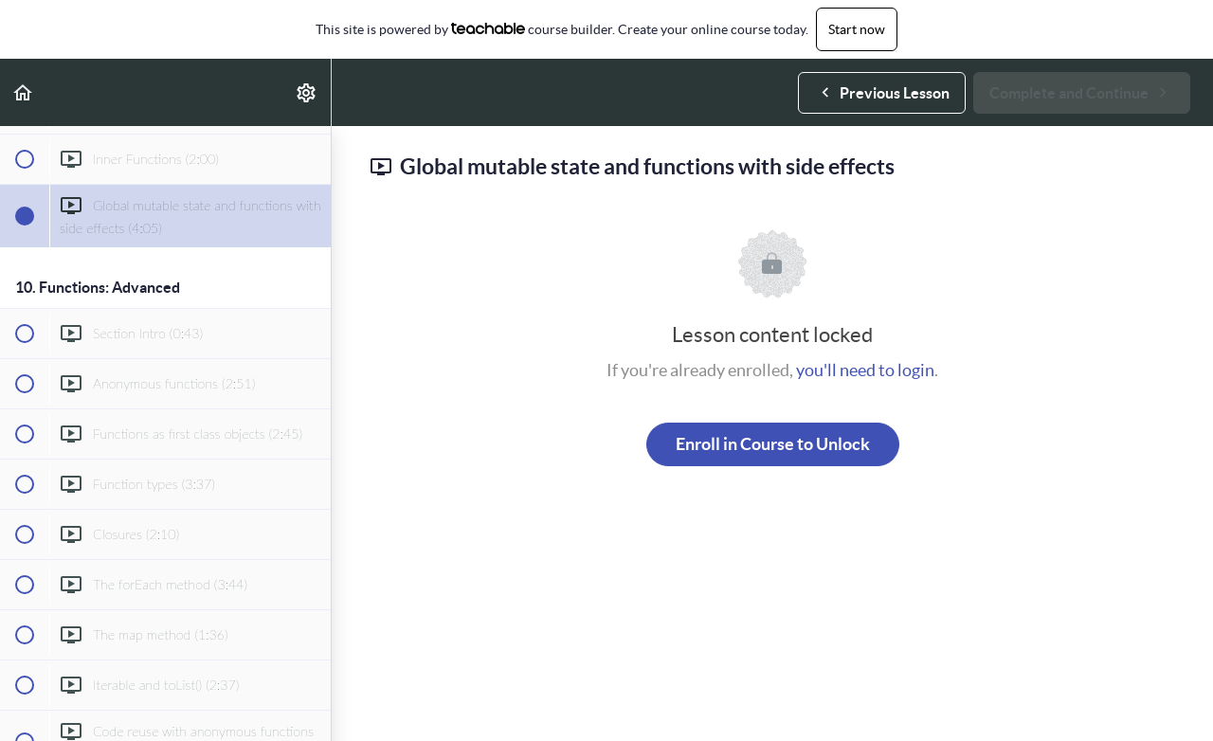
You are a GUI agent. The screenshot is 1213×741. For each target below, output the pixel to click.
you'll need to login (865, 370)
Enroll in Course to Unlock (773, 444)
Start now (856, 29)
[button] (23, 92)
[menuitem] (307, 92)
